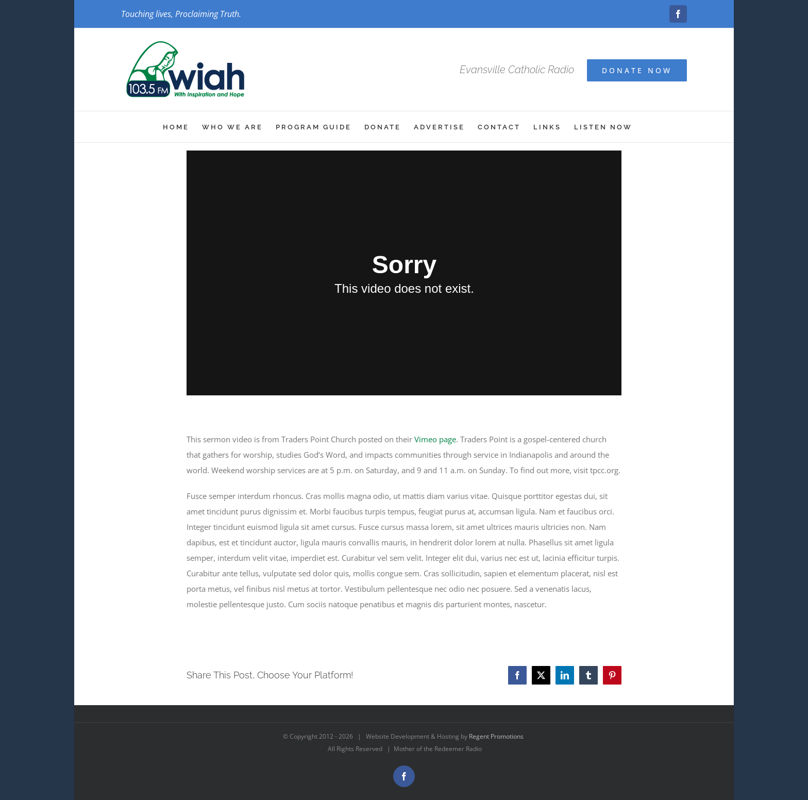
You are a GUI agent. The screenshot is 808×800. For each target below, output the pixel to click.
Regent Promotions (496, 736)
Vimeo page (435, 439)
